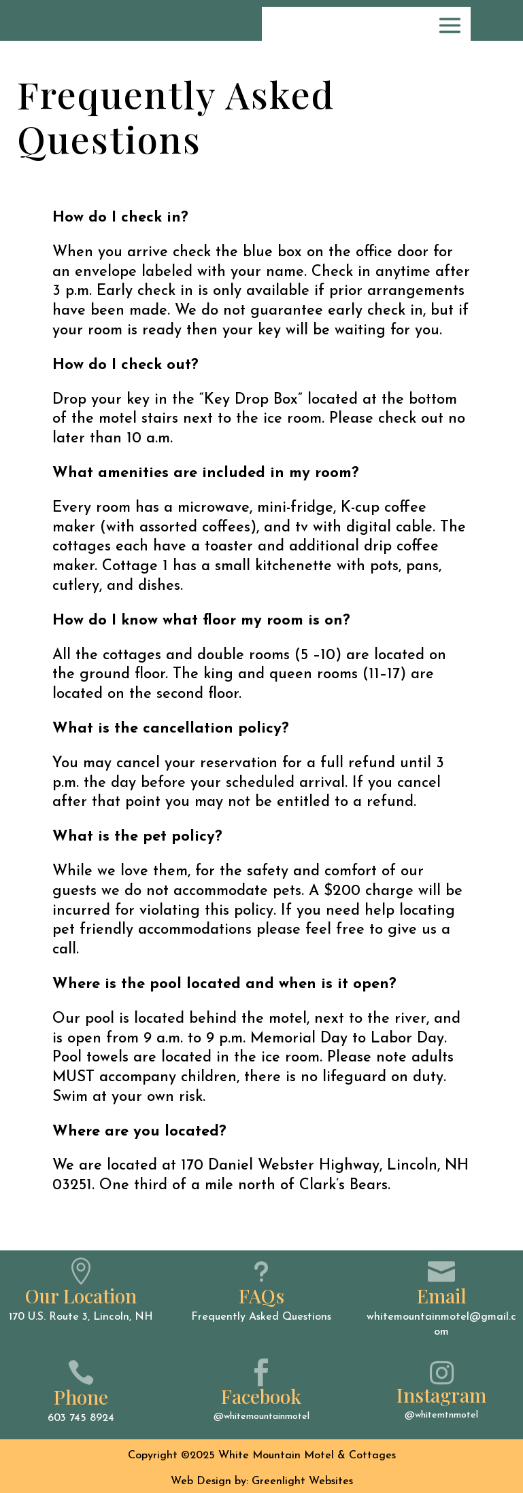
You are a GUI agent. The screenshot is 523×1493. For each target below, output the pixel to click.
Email (442, 1295)
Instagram (441, 1394)
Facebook (261, 1396)
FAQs (261, 1295)
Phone (81, 1396)
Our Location (81, 1295)
